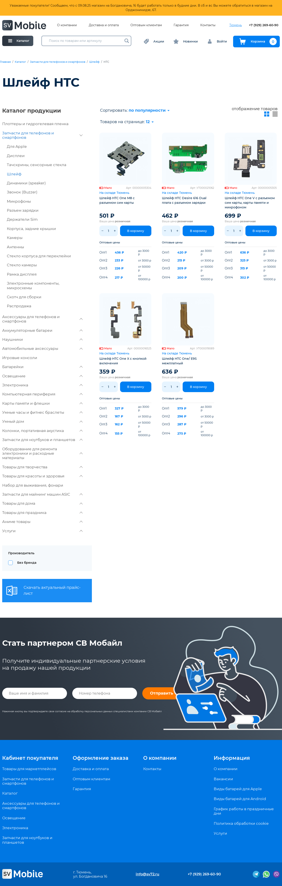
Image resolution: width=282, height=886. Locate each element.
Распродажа (19, 306)
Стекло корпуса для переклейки (39, 256)
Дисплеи (16, 156)
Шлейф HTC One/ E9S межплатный (179, 361)
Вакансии (223, 779)
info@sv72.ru (147, 874)
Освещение (42, 376)
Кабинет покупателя (30, 758)
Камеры (14, 237)
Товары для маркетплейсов (29, 769)
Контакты (207, 25)
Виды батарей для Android (240, 799)
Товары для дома (42, 503)
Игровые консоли (19, 358)
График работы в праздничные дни (244, 811)
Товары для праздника (42, 512)
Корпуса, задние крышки (31, 228)
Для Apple (17, 146)
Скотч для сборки (24, 297)
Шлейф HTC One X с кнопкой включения (123, 361)
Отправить (161, 693)
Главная (5, 61)
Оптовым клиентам (146, 25)
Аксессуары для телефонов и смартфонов (42, 319)
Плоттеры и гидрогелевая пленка (35, 124)
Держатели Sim (22, 219)
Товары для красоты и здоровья (42, 476)
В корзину (135, 231)
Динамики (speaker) (26, 183)
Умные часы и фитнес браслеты (42, 412)
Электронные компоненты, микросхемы (33, 285)
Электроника (42, 385)
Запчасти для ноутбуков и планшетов (42, 439)
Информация (232, 758)
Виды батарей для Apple (238, 789)
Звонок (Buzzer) (22, 192)
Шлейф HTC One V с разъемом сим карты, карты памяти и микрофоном (250, 202)
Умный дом (42, 421)
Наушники (42, 339)
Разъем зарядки (23, 210)
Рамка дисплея (22, 274)
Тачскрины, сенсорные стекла (36, 165)
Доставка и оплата (104, 25)
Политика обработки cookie (241, 823)
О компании (67, 25)
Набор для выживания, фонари (32, 485)
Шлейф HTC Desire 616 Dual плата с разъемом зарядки (184, 200)
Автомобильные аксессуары (42, 348)
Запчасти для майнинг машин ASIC (42, 494)
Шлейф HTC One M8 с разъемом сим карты (117, 200)
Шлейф (94, 61)
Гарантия (181, 25)
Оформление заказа (100, 758)
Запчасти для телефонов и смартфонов (57, 61)
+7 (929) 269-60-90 (263, 25)
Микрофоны (19, 201)
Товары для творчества (42, 467)
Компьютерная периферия (42, 394)
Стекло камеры (22, 265)
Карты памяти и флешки (42, 403)
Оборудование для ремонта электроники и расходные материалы (42, 453)
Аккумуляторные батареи (42, 330)
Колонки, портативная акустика (42, 430)
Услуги (42, 531)
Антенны (15, 247)
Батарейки (42, 367)
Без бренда (26, 563)
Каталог (20, 61)
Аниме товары (42, 521)
